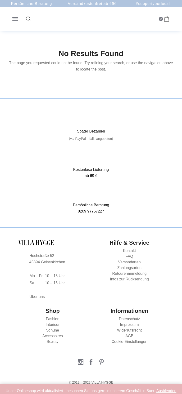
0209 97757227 (91, 211)
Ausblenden (166, 391)
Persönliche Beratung (31, 4)
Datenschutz (129, 319)
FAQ (129, 256)
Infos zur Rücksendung (129, 279)
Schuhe (52, 330)
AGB (129, 336)
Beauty (53, 342)
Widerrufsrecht (129, 330)
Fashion (52, 319)
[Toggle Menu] (15, 19)
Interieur (53, 325)
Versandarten (129, 262)
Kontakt (129, 251)
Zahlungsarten (129, 268)
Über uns (37, 297)
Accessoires (52, 336)
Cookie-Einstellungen (129, 342)
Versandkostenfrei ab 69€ (92, 4)
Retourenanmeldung (129, 273)
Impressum (129, 325)
